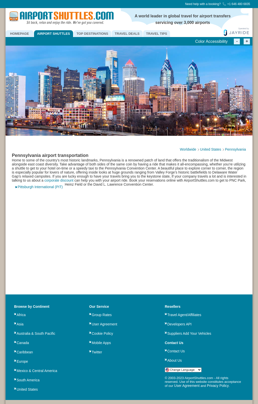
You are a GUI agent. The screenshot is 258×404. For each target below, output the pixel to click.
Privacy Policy (218, 386)
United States (27, 389)
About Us (174, 360)
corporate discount (58, 180)
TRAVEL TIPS (156, 34)
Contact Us (176, 351)
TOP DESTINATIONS (92, 34)
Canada (23, 343)
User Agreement (104, 324)
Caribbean (25, 352)
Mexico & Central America (37, 371)
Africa (21, 315)
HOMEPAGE (19, 34)
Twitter (97, 352)
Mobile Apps (101, 343)
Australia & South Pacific (36, 333)
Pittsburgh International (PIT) (40, 187)
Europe (22, 361)
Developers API (179, 324)
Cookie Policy (102, 333)
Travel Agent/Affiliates (184, 315)
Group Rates (102, 315)
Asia (20, 324)
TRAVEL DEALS (127, 34)
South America (28, 380)
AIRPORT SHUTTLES (53, 34)
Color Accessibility (211, 41)
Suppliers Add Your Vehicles (189, 333)
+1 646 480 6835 (236, 4)
